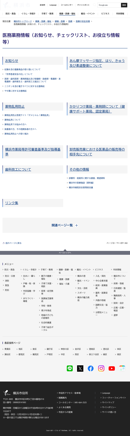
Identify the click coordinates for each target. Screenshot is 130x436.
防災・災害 (10, 276)
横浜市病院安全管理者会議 (81, 187)
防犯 (7, 290)
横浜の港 (81, 276)
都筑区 (22, 354)
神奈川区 (65, 349)
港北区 (106, 349)
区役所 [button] (42, 5)
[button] (65, 225)
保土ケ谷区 (94, 354)
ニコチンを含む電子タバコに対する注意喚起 (25, 86)
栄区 (119, 349)
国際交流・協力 (102, 306)
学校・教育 (46, 306)
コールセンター (67, 5)
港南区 (92, 349)
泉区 (35, 349)
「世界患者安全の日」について (19, 74)
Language (106, 393)
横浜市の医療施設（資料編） (82, 183)
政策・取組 (119, 283)
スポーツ (81, 293)
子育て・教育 (47, 270)
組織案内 (63, 398)
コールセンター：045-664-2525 (73, 402)
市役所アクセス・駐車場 (70, 393)
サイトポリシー (109, 407)
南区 (119, 354)
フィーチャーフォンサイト (114, 398)
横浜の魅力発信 (83, 298)
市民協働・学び (29, 292)
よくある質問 (65, 407)
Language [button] (53, 5)
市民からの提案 (66, 412)
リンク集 (11, 203)
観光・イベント (84, 270)
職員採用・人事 (120, 297)
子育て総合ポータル (47, 328)
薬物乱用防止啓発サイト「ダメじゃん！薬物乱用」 (28, 115)
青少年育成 (46, 310)
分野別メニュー (102, 313)
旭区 (21, 349)
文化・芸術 (82, 288)
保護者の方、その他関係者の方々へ (21, 129)
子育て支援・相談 (47, 284)
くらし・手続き (30, 270)
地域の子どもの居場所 (47, 316)
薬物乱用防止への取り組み (17, 134)
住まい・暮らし (29, 277)
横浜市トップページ (23, 21)
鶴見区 (36, 354)
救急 (7, 285)
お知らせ (11, 60)
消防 (7, 281)
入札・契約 (101, 276)
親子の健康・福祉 (47, 277)
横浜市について (120, 277)
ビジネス (99, 270)
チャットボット (83, 5)
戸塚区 (50, 354)
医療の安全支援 (83, 21)
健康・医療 (60, 21)
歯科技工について (18, 169)
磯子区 (50, 349)
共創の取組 (101, 300)
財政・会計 (119, 303)
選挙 (116, 315)
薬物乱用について (13, 120)
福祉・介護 (64, 284)
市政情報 (117, 270)
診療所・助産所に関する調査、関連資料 (87, 178)
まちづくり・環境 (29, 299)
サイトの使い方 (109, 412)
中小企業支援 (102, 281)
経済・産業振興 (102, 286)
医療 (70, 21)
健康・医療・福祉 (43, 21)
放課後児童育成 (47, 299)
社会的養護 (46, 323)
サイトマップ (108, 402)
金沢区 (78, 349)
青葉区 (8, 349)
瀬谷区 (8, 354)
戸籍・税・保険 (29, 284)
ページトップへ (65, 253)
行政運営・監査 (120, 289)
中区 (63, 354)
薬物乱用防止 (15, 106)
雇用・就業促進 (102, 294)
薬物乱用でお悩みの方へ (16, 124)
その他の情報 (79, 169)
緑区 (105, 354)
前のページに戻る (14, 243)
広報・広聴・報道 (120, 309)
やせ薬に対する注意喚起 (16, 91)
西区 (77, 354)
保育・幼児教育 (47, 292)
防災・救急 (10, 270)
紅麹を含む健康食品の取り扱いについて (23, 69)
